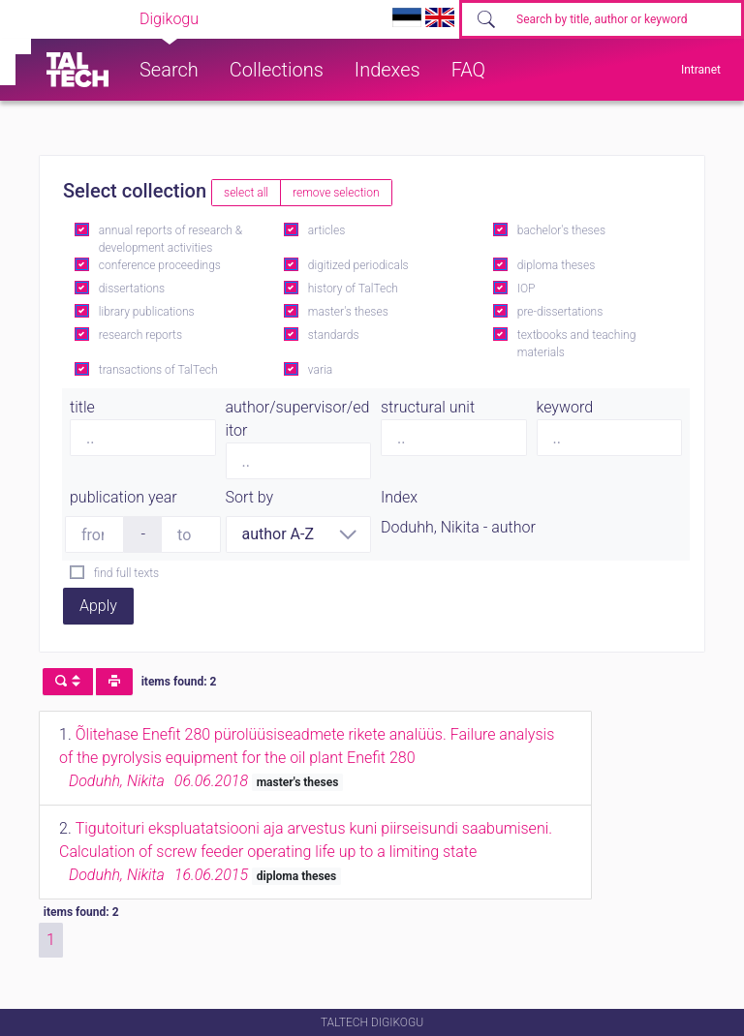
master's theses (348, 312)
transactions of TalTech (158, 370)
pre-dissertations (560, 312)
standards (333, 335)
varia (320, 370)
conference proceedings (160, 265)
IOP (526, 288)
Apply (98, 605)
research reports (140, 335)
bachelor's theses (561, 230)
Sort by (250, 497)
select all (246, 192)
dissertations (132, 288)
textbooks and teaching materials (576, 343)
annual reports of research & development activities (170, 239)
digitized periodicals (358, 265)
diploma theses (556, 265)
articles (326, 230)
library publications (147, 312)
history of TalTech (353, 288)
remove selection (336, 192)
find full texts (126, 573)
